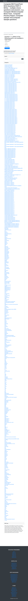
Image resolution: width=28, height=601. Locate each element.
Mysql (5, 415)
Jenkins (6, 380)
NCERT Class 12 (7, 420)
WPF (5, 514)
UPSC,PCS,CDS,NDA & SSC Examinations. (10, 503)
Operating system (7, 430)
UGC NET (6, 501)
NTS (5, 425)
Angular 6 (6, 242)
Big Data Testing (7, 273)
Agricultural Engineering (8, 233)
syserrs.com (14, 553)
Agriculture (6, 234)
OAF (5, 426)
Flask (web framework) (8, 340)
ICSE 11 (6, 365)
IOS (5, 372)
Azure (5, 266)
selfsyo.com (14, 555)
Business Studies (7, 283)
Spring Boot (6, 488)
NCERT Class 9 (7, 421)
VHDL (5, 507)
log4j (5, 399)
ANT (5, 245)
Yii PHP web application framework (10, 519)
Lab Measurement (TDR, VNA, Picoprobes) (11, 397)
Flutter (5, 341)
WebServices (6, 511)
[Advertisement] (14, 26)
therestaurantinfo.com (14, 592)
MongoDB (6, 412)
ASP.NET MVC (7, 262)
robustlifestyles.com (14, 580)
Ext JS (5, 338)
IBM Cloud (6, 363)
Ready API (6, 454)
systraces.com (14, 556)
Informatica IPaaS (7, 371)
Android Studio (7, 240)
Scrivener (6, 470)
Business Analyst (7, 282)
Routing (6, 459)
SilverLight (6, 478)
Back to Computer (11, 53)
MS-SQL (6, 413)
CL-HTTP (6, 294)
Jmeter (6, 382)
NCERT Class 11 (7, 419)
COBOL (6, 298)
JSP (5, 389)
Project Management (8, 449)
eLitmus (6, 331)
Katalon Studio (7, 393)
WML (5, 512)
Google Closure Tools (8, 350)
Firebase (6, 339)
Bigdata (6, 274)
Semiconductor (7, 473)
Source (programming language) (9, 484)
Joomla (6, 384)
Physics (6, 441)
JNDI (5, 383)
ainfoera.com (14, 567)
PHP (5, 440)
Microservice (6, 408)
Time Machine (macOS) (8, 499)
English (6, 334)
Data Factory (6, 310)
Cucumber (6, 306)
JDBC (5, 379)
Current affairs (7, 307)
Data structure (7, 312)
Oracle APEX (6, 431)
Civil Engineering (7, 293)
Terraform (6, 497)
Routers (6, 458)
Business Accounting (8, 281)
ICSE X (5, 367)
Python (6, 450)
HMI (5, 360)
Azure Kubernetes (7, 268)
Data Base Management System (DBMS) (10, 309)
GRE (5, 355)
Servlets (6, 475)
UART (5, 500)
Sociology (6, 481)
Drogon (6, 321)
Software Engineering (8, 482)
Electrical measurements (8, 330)
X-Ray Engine (6, 515)
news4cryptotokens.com (14, 575)
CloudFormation (7, 297)
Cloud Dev (6, 296)
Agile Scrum (6, 232)
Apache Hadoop (7, 252)
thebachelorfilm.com (14, 590)
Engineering (6, 333)
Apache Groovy (7, 251)
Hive (5, 359)
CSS (5, 303)
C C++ (5, 284)
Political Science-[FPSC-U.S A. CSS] (10, 443)
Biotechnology (7, 277)
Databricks (6, 313)
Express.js (6, 337)
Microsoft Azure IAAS (8, 409)
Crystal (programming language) (9, 302)
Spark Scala (6, 485)
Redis (5, 457)
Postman (6, 444)
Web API (6, 510)
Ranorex (6, 452)
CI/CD (5, 291)
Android (6, 239)
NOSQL (6, 424)
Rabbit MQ (6, 451)
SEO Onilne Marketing (8, 474)
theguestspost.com (14, 593)
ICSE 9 (5, 366)
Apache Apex (6, 247)
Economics (6, 326)
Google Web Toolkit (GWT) (8, 353)
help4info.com (14, 587)
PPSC (5, 448)
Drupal (5, 322)
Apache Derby (7, 249)
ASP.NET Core (7, 261)
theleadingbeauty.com (14, 579)
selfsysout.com (14, 557)
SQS (5, 490)
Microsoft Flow (7, 410)
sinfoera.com (14, 554)
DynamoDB (6, 323)
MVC (5, 414)
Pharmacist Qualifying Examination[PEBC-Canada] (12, 438)
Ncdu (5, 417)
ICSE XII (6, 368)
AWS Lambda (6, 265)
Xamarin (6, 516)
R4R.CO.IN (5, 1)
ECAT (5, 324)
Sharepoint (6, 476)
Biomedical (6, 276)
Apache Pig (6, 254)
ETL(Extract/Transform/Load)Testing (10, 336)
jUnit (5, 391)
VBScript (6, 506)
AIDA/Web (6, 235)
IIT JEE (6, 370)
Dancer (6, 308)
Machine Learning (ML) (8, 400)
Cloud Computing (7, 295)
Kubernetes (6, 396)
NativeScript (6, 416)
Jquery (6, 386)
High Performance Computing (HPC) (10, 357)
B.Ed (5, 269)
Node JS (6, 423)
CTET (5, 305)
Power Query (6, 446)
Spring (5, 487)
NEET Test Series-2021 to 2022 (9, 422)
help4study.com (14, 588)
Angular (6, 241)
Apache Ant (6, 246)
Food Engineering (7, 342)
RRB (5, 460)
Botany (6, 279)
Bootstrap (6, 278)
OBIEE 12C (6, 427)
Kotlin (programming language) (9, 394)
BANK (5, 271)
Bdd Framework (7, 272)
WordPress (6, 513)
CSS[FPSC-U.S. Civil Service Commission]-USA (11, 304)
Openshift (6, 429)
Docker (6, 320)
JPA (5, 385)
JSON (5, 388)
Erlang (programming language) (9, 335)
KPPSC (6, 395)
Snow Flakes (6, 479)
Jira (5, 381)
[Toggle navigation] (24, 1)
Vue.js (5, 508)
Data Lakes (6, 311)
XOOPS (6, 518)
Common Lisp (7, 299)
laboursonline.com (14, 589)
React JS (6, 453)
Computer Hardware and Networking (10, 301)
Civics (5, 292)
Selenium (6, 472)
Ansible (6, 244)
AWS (5, 263)
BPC (5, 280)
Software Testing (7, 483)
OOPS (5, 428)
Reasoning (6, 455)
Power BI (6, 445)
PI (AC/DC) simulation (8, 442)
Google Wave (6, 352)
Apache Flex (6, 250)
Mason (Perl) (6, 401)
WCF (5, 509)
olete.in (14, 551)
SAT (5, 468)
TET (5, 498)
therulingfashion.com (14, 578)
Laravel (6, 398)
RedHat (6, 456)
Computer (6, 300)
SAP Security (6, 467)
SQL (5, 489)
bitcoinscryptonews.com (14, 577)
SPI (5, 486)
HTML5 (6, 362)
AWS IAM (6, 264)
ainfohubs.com (14, 595)
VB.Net (6, 505)
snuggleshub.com (14, 568)
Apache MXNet (7, 253)
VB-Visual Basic (7, 504)
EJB (5, 327)
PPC (5, 447)
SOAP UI (6, 480)
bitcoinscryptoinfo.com (14, 574)
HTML (5, 361)
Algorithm (6, 237)
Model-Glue (6, 411)
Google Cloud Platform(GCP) (9, 351)
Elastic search (7, 328)
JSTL (5, 390)
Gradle (5, 354)
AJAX (5, 236)
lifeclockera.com (14, 594)
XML (5, 517)
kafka (5, 392)
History (6, 358)
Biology (6, 275)
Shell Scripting (7, 477)
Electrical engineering (8, 329)
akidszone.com (14, 591)
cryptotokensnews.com (14, 576)
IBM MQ (6, 364)
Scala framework (7, 469)
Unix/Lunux (6, 502)
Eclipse (6, 325)
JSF (5, 387)
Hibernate (6, 356)
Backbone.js (6, 270)
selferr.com (14, 552)
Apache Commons (7, 248)
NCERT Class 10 (7, 418)
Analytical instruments (8, 238)
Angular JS (6, 243)
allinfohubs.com (14, 596)
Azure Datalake (7, 267)
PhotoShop (6, 439)
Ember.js (6, 332)
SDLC (5, 471)
